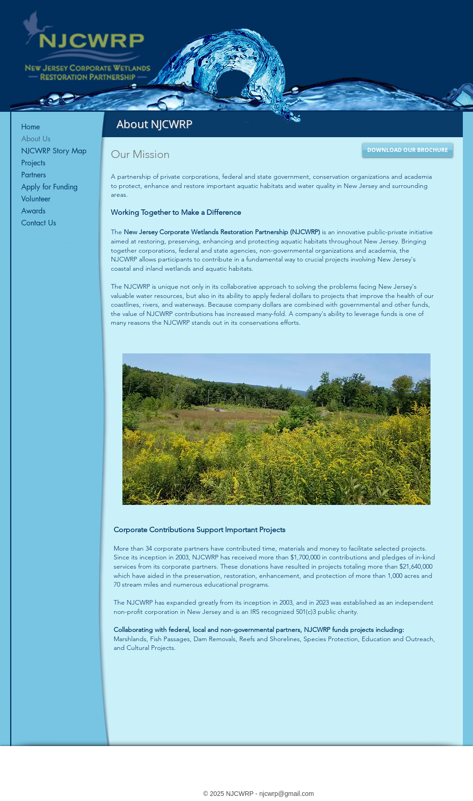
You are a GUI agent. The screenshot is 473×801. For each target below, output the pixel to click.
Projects (33, 163)
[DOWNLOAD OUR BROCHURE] (408, 150)
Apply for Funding (49, 187)
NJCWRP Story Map (53, 151)
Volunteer (35, 199)
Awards (33, 211)
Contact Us (38, 223)
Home (30, 127)
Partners (33, 175)
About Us (35, 139)
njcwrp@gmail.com (286, 793)
